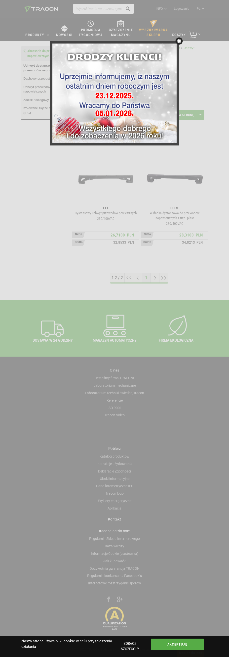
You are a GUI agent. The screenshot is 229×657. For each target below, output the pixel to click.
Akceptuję (177, 644)
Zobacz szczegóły (130, 646)
